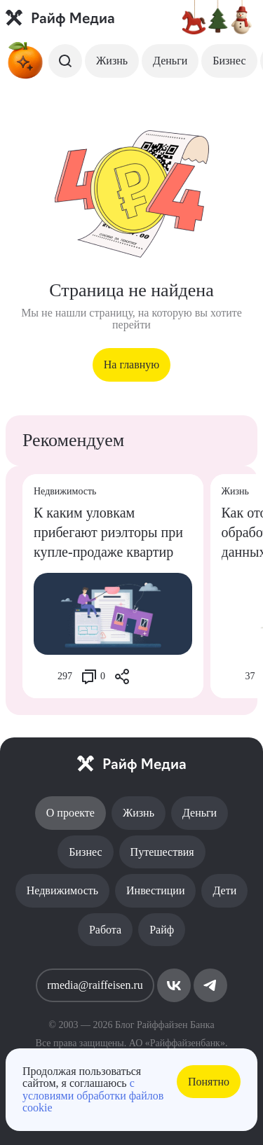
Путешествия (162, 852)
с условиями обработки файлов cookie (92, 1095)
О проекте (70, 813)
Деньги (170, 61)
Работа (105, 930)
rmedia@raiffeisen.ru (95, 985)
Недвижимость (62, 890)
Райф (161, 930)
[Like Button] (44, 676)
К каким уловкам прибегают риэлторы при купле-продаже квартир (108, 532)
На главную (132, 364)
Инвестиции (155, 890)
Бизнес (229, 61)
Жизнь (112, 61)
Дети (224, 890)
